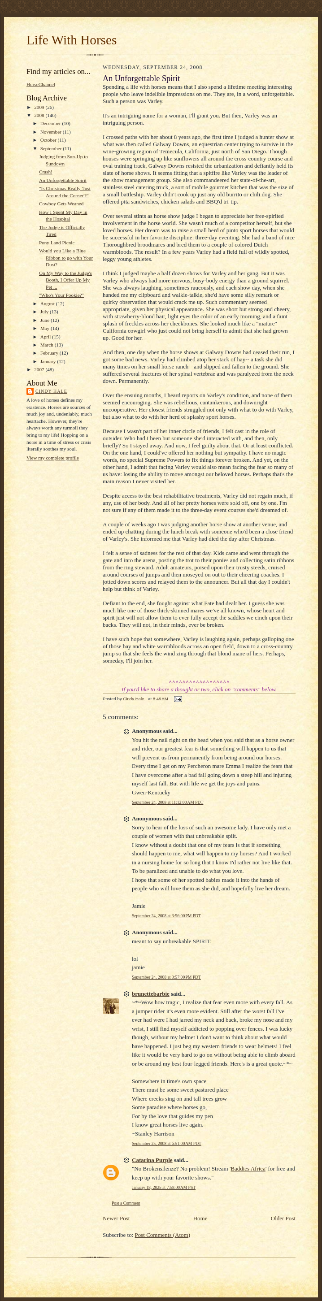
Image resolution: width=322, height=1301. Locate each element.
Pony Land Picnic (56, 242)
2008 (39, 115)
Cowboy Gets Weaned (61, 203)
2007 (39, 369)
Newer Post (116, 1218)
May (45, 328)
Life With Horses (71, 40)
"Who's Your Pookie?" (61, 295)
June (45, 320)
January (48, 361)
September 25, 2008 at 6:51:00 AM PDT (166, 1143)
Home (200, 1218)
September (51, 148)
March (47, 344)
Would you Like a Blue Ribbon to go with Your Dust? (66, 257)
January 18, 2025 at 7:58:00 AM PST (164, 1187)
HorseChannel (40, 84)
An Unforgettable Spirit (63, 180)
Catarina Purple (152, 1160)
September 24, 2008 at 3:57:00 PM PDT (166, 977)
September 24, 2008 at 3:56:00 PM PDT (166, 915)
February (50, 353)
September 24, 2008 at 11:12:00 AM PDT (167, 802)
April (46, 336)
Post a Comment (126, 1203)
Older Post (283, 1218)
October (49, 140)
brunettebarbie (151, 993)
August (48, 303)
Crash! (45, 171)
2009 (39, 107)
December (51, 123)
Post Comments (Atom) (163, 1235)
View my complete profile (52, 457)
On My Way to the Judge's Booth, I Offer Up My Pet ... (65, 280)
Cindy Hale (51, 391)
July (45, 311)
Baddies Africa (248, 1168)
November (51, 131)
